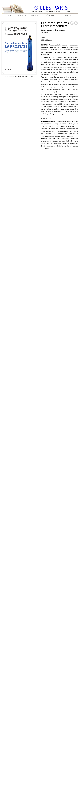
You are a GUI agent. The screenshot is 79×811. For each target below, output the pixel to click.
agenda (22, 15)
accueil (9, 15)
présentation (52, 15)
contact (69, 15)
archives (35, 15)
